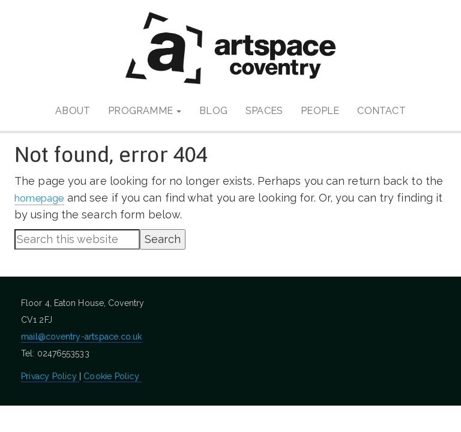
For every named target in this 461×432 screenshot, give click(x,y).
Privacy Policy (50, 376)
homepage (42, 197)
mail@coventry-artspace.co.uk (81, 336)
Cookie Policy (112, 376)
